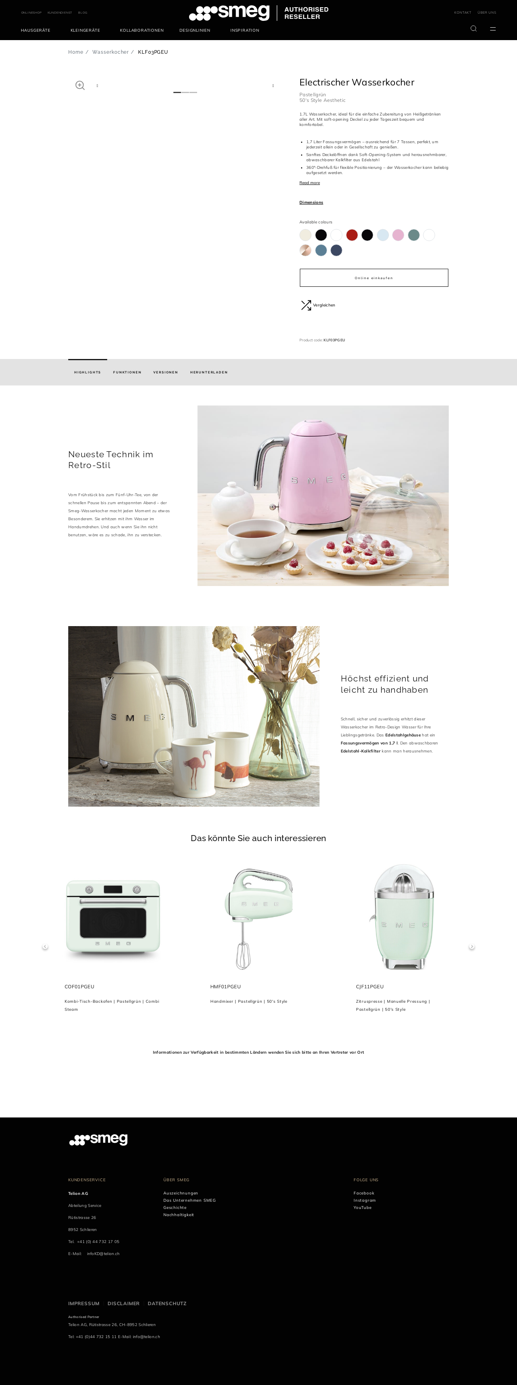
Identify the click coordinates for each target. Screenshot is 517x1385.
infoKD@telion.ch (103, 1253)
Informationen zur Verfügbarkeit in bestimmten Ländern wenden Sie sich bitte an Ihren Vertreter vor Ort (258, 1052)
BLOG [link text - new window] (82, 12)
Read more (309, 182)
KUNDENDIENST (60, 12)
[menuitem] (38, 30)
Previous (45, 947)
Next (472, 947)
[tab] (87, 372)
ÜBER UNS (487, 12)
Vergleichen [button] (318, 305)
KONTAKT (463, 12)
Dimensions (311, 202)
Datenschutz (167, 1303)
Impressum (84, 1303)
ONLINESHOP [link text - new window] (31, 12)
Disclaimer (124, 1303)
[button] (80, 85)
